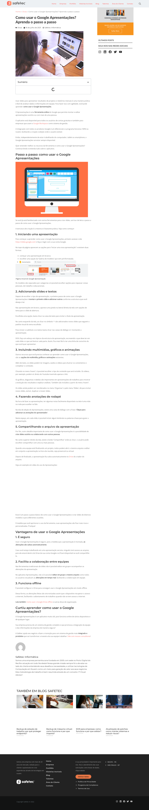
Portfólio (73, 4)
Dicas (24, 12)
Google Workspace (40, 123)
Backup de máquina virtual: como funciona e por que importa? (59, 731)
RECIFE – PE (112, 762)
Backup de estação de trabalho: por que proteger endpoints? (29, 731)
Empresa (63, 4)
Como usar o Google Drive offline (40, 602)
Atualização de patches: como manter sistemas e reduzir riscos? (117, 731)
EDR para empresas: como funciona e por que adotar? (88, 730)
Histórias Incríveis (85, 4)
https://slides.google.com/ (26, 242)
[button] (140, 4)
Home (54, 4)
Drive (71, 456)
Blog (97, 4)
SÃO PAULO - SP (114, 765)
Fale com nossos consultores (79, 636)
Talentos (105, 4)
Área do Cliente (118, 4)
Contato (130, 4)
